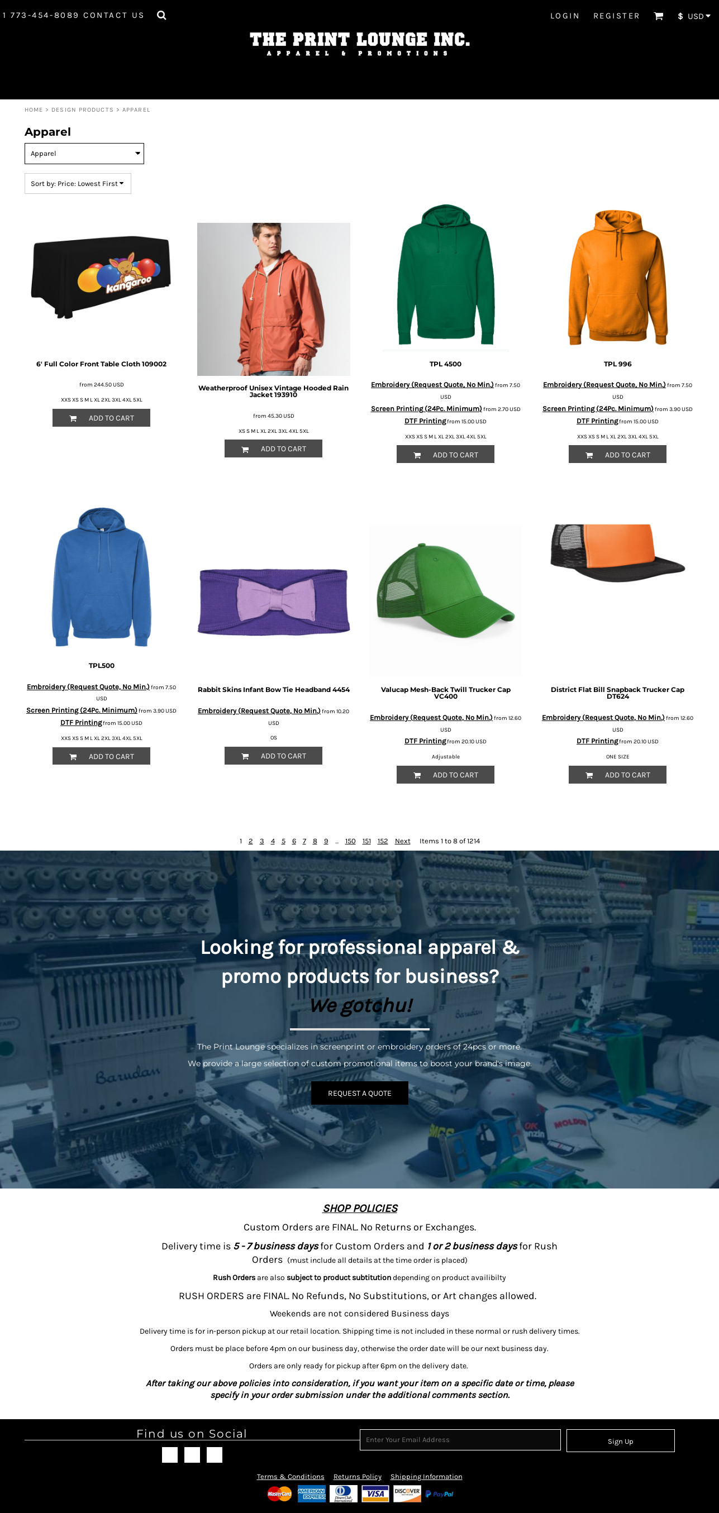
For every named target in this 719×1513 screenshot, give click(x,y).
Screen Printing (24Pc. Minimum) (426, 408)
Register (617, 16)
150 (350, 841)
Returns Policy (358, 1476)
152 (383, 841)
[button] (161, 15)
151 (367, 841)
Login (565, 16)
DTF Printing (425, 421)
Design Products (82, 109)
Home (34, 109)
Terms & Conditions (291, 1476)
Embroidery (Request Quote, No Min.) (432, 384)
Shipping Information (427, 1476)
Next (403, 841)
